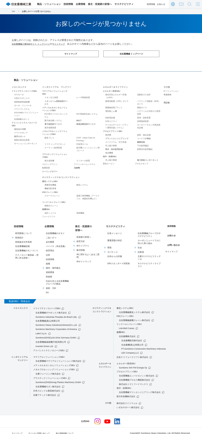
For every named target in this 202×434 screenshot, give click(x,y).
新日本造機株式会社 (126, 392)
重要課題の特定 (114, 236)
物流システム (82, 183)
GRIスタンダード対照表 (118, 259)
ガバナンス (112, 247)
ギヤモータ (19, 93)
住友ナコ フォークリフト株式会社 (132, 352)
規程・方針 (51, 283)
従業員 (141, 247)
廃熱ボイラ (142, 106)
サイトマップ (65, 44)
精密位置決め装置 (22, 138)
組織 (48, 259)
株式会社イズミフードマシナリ (133, 380)
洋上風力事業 (111, 144)
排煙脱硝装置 (143, 119)
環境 (109, 243)
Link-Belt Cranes (126, 324)
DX (47, 288)
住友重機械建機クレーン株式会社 (134, 316)
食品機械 (109, 151)
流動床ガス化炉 (144, 93)
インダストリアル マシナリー (56, 85)
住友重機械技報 (22, 242)
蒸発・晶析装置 (144, 116)
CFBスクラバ (111, 119)
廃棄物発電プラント (114, 106)
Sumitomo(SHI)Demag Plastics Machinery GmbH (58, 378)
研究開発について (23, 229)
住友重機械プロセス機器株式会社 (134, 375)
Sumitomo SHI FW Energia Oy (133, 363)
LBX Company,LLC (130, 348)
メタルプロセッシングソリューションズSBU (54, 365)
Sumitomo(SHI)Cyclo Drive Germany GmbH (56, 333)
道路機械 (80, 211)
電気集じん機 (111, 109)
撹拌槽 (108, 133)
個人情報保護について (71, 428)
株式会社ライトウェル (127, 399)
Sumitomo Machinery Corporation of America (56, 325)
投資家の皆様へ (84, 229)
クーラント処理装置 (53, 146)
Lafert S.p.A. (41, 329)
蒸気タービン (108, 162)
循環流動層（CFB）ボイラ (116, 99)
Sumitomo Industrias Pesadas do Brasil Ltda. (56, 312)
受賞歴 (49, 272)
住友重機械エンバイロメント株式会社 (136, 371)
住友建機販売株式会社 (131, 336)
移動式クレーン (51, 204)
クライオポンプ (21, 131)
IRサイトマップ (84, 253)
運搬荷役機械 (50, 183)
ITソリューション (171, 89)
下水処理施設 (143, 144)
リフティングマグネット (55, 142)
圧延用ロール (82, 142)
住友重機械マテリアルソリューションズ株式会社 (58, 356)
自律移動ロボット (22, 117)
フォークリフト (49, 215)
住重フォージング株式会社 (48, 369)
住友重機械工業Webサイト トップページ (33, 44)
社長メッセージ (114, 229)
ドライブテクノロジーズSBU (46, 304)
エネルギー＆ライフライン (115, 85)
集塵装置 (46, 166)
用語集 (167, 101)
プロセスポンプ (141, 162)
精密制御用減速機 (22, 100)
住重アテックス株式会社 (44, 390)
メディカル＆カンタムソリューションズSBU (54, 361)
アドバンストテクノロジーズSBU (49, 346)
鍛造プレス (49, 136)
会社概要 (50, 237)
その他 (167, 85)
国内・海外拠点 (53, 263)
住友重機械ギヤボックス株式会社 (51, 308)
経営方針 (81, 233)
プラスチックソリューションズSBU (50, 373)
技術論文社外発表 (23, 237)
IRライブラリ (83, 237)
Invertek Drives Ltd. (45, 342)
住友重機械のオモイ (55, 229)
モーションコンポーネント (25, 142)
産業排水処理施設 (145, 147)
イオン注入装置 (51, 96)
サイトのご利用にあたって (42, 428)
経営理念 (50, 246)
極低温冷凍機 (20, 127)
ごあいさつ (51, 233)
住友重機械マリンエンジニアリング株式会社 (140, 388)
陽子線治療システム (53, 119)
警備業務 (167, 93)
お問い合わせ (181, 4)
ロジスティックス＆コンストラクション (61, 175)
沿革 (48, 250)
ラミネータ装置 (83, 159)
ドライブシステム (22, 107)
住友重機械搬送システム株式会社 (134, 308)
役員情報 (50, 255)
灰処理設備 (110, 116)
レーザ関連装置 (83, 96)
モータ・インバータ (23, 104)
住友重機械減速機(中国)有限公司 (51, 337)
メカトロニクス (19, 85)
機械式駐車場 (50, 187)
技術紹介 (19, 233)
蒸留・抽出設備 (144, 133)
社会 (140, 243)
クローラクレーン (52, 194)
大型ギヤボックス (22, 96)
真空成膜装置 (50, 126)
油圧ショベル (50, 211)
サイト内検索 (189, 4)
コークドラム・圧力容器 (116, 140)
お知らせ (161, 4)
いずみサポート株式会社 (128, 403)
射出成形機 (49, 159)
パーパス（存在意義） (56, 242)
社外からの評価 (114, 252)
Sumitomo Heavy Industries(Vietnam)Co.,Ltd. (56, 320)
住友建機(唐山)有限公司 (132, 340)
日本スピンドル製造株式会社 (46, 386)
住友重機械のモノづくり (26, 246)
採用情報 (151, 4)
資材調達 (50, 268)
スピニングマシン (50, 162)
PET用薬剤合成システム (87, 112)
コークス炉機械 (144, 137)
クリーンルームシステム (84, 162)
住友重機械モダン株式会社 (48, 382)
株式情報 (81, 242)
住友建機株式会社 (127, 332)
